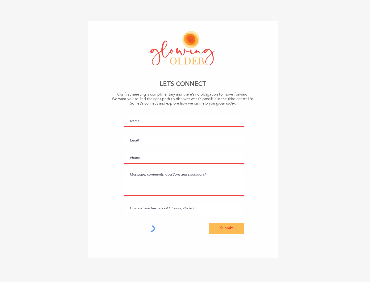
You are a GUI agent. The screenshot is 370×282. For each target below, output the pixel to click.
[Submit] (226, 228)
